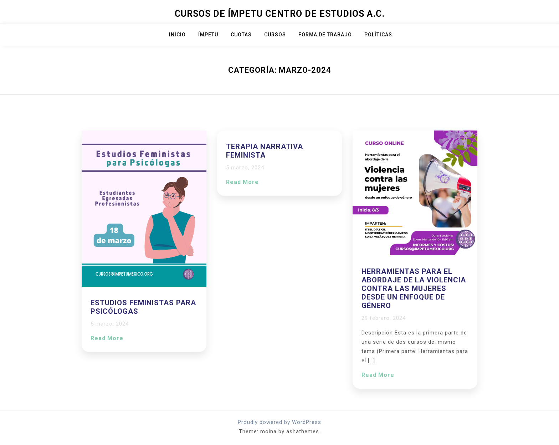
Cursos (275, 34)
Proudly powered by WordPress (279, 422)
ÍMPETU (208, 34)
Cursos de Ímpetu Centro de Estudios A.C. (280, 14)
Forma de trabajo (325, 34)
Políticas (378, 34)
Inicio (177, 34)
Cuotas (241, 34)
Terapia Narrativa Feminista (264, 150)
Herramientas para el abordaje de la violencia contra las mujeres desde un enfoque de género (413, 288)
